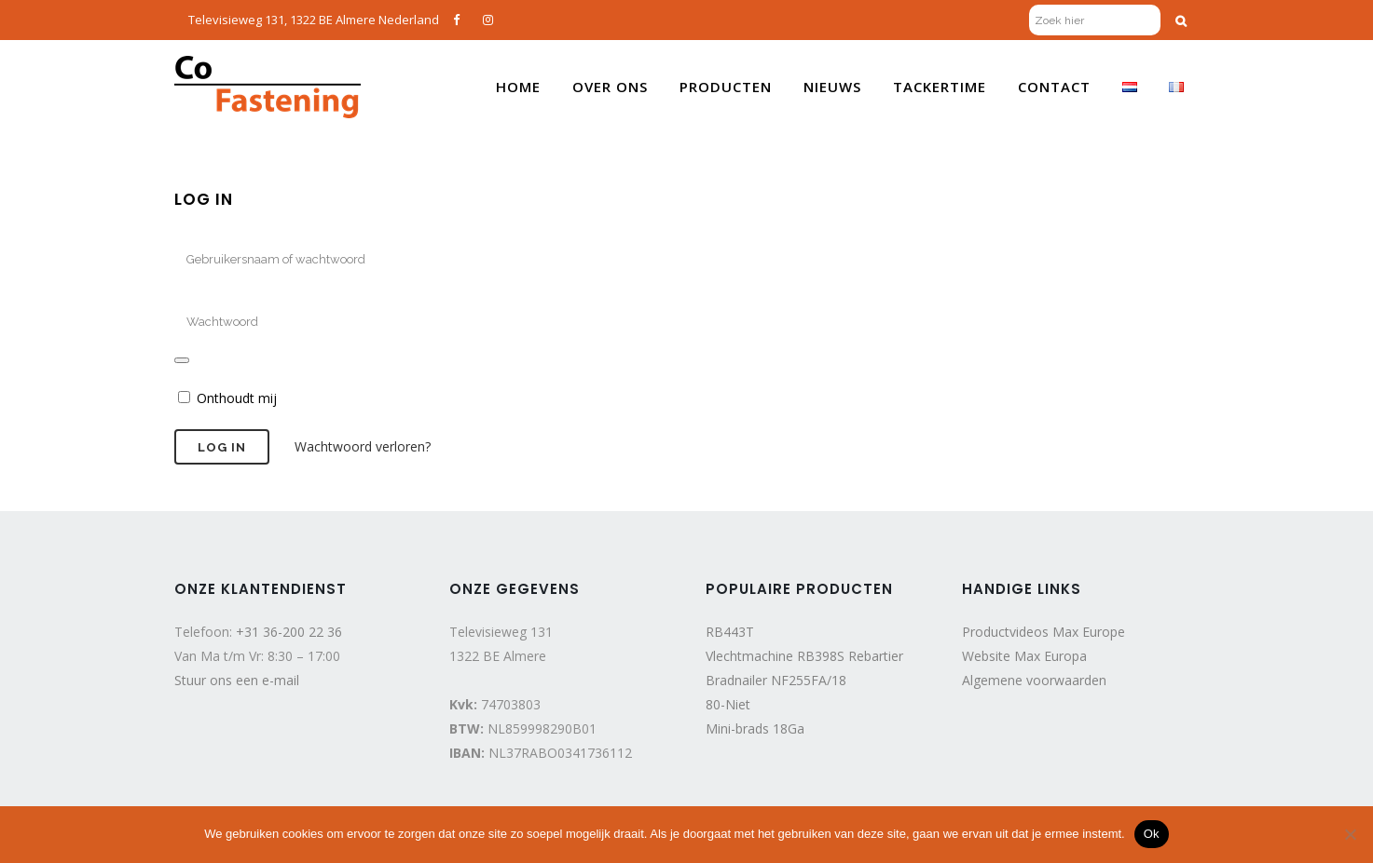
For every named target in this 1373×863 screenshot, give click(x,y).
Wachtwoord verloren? (363, 446)
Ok (1152, 834)
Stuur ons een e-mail (236, 680)
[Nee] (1349, 834)
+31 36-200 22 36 (289, 632)
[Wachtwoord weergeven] (181, 360)
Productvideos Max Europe (1043, 632)
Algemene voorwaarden (1034, 680)
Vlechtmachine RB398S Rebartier (804, 656)
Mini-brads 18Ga (755, 728)
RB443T (730, 632)
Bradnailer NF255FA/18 (776, 680)
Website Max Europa (1024, 656)
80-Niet (728, 704)
